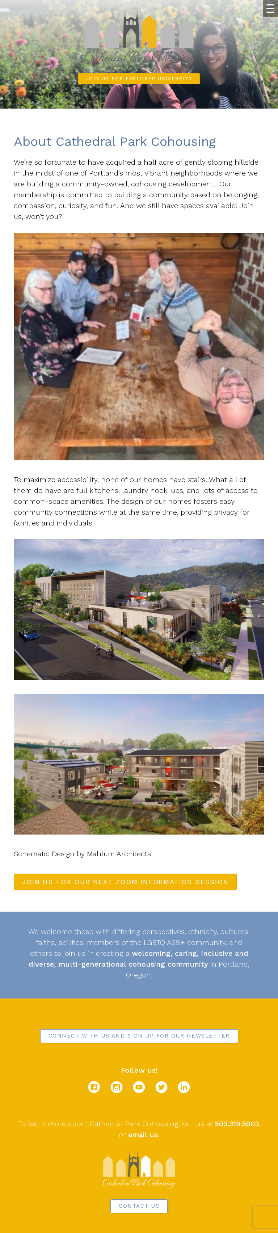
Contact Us (139, 1206)
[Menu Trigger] (270, 8)
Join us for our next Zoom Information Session (125, 882)
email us (143, 1134)
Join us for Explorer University (139, 78)
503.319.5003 (237, 1123)
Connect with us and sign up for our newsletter (139, 1036)
